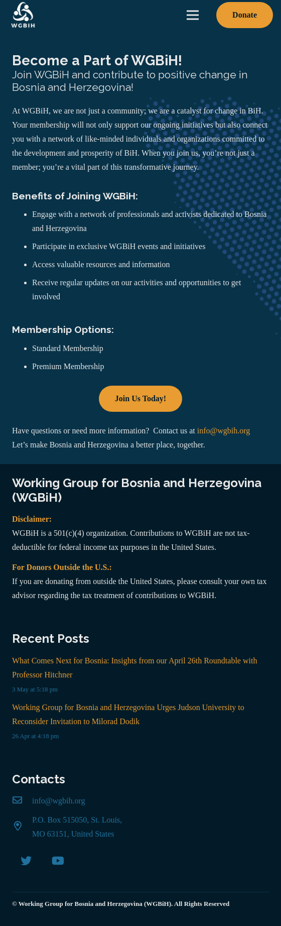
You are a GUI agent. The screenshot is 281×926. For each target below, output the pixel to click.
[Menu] (192, 15)
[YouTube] (58, 861)
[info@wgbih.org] (22, 801)
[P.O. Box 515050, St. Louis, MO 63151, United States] (22, 827)
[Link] (23, 15)
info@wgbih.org (223, 430)
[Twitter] (26, 861)
